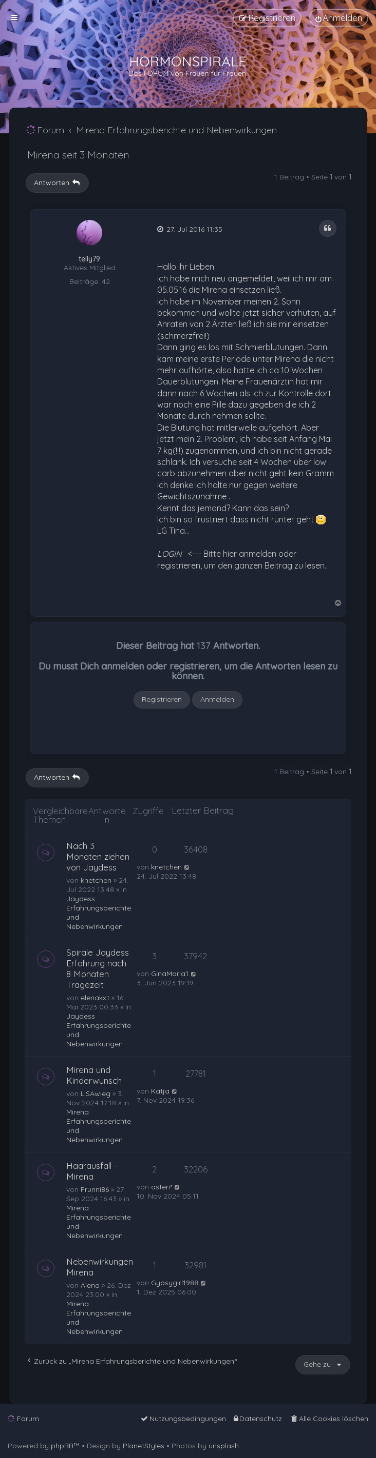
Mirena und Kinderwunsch (94, 1075)
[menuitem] (338, 18)
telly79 (89, 259)
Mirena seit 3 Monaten (78, 154)
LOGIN (169, 554)
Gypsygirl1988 (174, 1282)
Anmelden (217, 699)
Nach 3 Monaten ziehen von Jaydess (97, 856)
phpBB (62, 1445)
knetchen (96, 880)
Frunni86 (95, 1189)
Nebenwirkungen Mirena (99, 1267)
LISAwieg (95, 1093)
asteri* (161, 1186)
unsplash (224, 1445)
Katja (160, 1091)
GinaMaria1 (170, 973)
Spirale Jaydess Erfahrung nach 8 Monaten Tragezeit (97, 968)
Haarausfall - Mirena (92, 1171)
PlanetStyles (143, 1445)
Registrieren (162, 699)
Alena (90, 1285)
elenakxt (95, 997)
